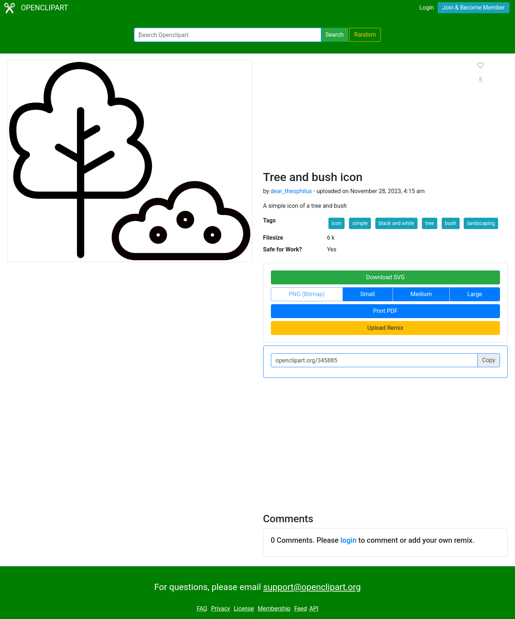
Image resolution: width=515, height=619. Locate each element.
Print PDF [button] (385, 310)
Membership (274, 608)
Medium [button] (421, 294)
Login (426, 7)
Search (334, 34)
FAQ (201, 608)
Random (365, 34)
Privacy (220, 608)
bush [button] (450, 223)
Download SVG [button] (385, 277)
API (314, 608)
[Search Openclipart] (227, 35)
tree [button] (429, 223)
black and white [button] (396, 223)
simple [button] (360, 223)
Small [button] (367, 294)
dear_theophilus (291, 191)
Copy (488, 360)
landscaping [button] (481, 223)
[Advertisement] (364, 115)
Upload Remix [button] (385, 327)
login (349, 540)
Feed (300, 608)
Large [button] (474, 294)
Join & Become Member (473, 7)
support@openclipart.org (312, 587)
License (244, 608)
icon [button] (336, 223)
